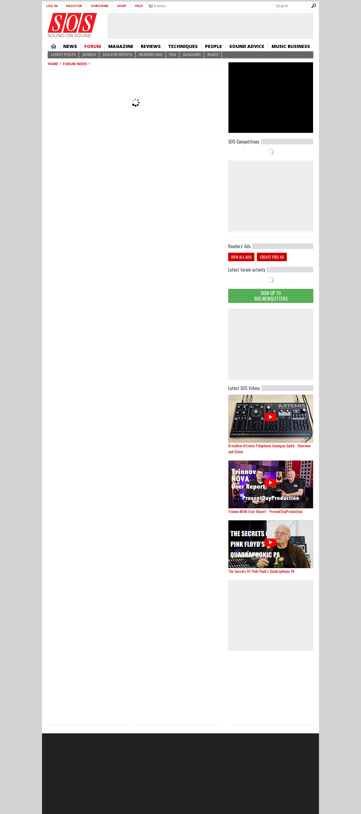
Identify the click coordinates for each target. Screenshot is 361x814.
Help (139, 6)
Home (53, 46)
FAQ (172, 54)
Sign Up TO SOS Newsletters (271, 295)
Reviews (151, 46)
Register (74, 6)
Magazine (120, 46)
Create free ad (272, 257)
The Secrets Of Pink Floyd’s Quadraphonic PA (261, 571)
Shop (121, 6)
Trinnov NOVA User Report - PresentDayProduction (265, 511)
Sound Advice (246, 46)
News (70, 46)
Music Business (291, 46)
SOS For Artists (117, 54)
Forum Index (75, 63)
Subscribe (99, 6)
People (213, 46)
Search (89, 54)
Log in (52, 6)
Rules (213, 54)
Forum (92, 46)
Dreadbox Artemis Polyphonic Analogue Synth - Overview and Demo (269, 448)
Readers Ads (150, 54)
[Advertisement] (270, 344)
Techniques (183, 46)
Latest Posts (63, 54)
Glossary (192, 54)
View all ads (241, 257)
